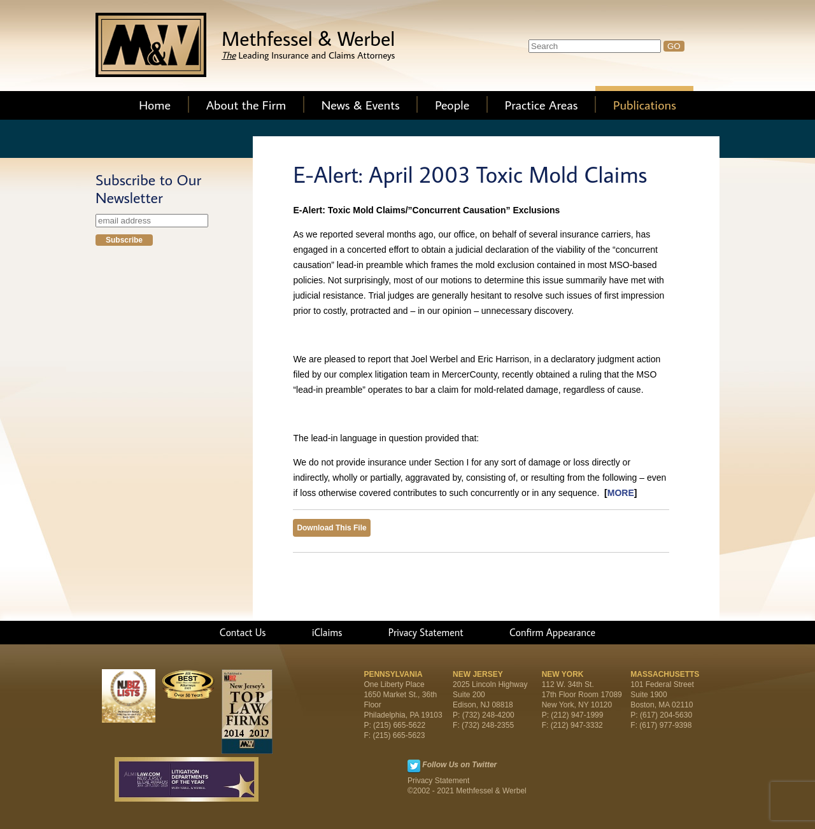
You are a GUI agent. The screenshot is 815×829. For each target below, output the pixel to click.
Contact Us (243, 632)
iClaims (327, 632)
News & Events (361, 104)
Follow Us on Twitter (459, 764)
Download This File (331, 527)
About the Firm (246, 104)
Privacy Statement (426, 632)
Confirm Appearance (552, 632)
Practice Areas (541, 104)
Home (155, 104)
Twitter (414, 766)
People (452, 104)
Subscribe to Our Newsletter (148, 188)
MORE (620, 493)
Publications (644, 104)
